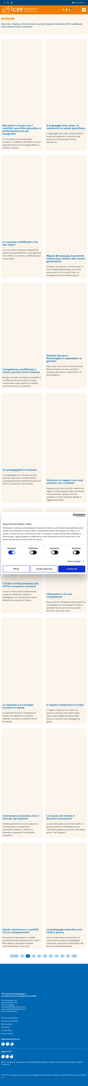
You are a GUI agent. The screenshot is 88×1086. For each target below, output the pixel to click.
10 (74, 956)
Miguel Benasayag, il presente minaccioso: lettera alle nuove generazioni (65, 258)
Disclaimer (5, 1027)
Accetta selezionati (44, 569)
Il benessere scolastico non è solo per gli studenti (20, 817)
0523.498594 (9, 1005)
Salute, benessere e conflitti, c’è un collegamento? (20, 931)
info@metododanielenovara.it (13, 1007)
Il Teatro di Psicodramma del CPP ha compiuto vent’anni (20, 585)
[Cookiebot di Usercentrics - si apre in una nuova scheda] (74, 515)
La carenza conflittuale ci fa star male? (20, 243)
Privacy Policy (7, 1034)
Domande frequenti (9, 1018)
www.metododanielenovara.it (13, 1009)
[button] (84, 10)
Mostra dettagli (74, 561)
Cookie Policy (7, 1030)
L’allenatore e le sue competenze (59, 595)
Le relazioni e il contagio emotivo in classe (17, 706)
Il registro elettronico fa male (65, 704)
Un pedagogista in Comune (19, 469)
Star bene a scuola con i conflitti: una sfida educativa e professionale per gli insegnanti (21, 129)
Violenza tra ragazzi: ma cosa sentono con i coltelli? (64, 481)
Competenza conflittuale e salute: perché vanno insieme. (21, 371)
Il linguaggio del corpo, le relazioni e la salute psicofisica (65, 127)
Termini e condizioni (9, 1021)
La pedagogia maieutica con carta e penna (64, 931)
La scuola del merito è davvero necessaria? (60, 817)
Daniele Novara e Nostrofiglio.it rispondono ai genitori (64, 358)
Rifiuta (16, 569)
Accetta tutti (72, 569)
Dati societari (6, 1024)
